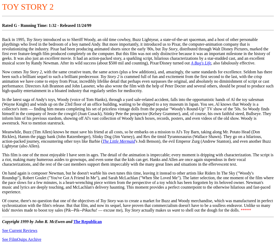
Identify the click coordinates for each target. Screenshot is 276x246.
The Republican (87, 221)
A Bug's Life (201, 63)
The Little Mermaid (119, 141)
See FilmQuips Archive (21, 239)
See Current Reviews (19, 230)
